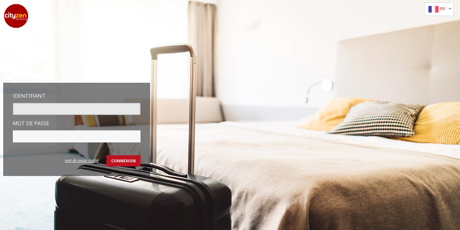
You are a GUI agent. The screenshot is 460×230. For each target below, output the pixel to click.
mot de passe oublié (82, 160)
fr (438, 9)
